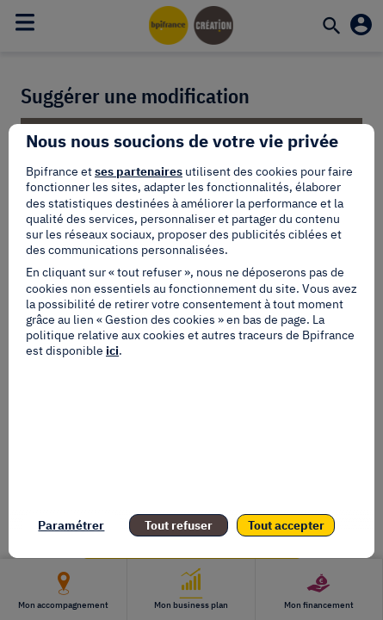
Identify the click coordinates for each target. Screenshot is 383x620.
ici (112, 350)
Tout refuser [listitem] (179, 525)
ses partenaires (138, 171)
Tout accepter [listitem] (286, 525)
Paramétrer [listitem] (71, 525)
